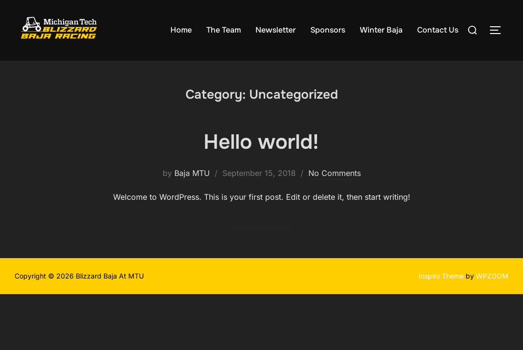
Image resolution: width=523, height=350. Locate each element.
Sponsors (327, 30)
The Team (223, 30)
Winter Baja (381, 30)
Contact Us (437, 30)
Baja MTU (192, 173)
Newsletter (275, 30)
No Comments (334, 173)
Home (181, 30)
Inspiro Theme (441, 276)
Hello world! (261, 142)
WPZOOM (492, 276)
